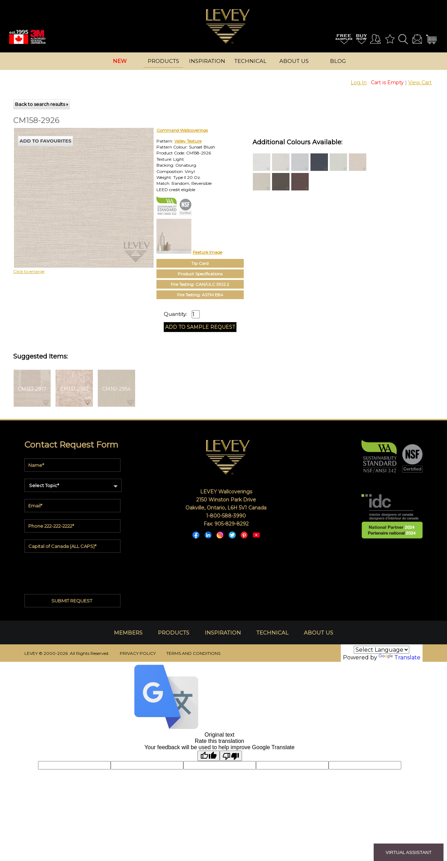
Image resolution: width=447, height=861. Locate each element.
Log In (359, 82)
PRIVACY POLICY (138, 653)
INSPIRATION (223, 632)
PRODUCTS (173, 632)
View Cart (420, 82)
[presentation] (72, 570)
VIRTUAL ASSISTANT (409, 852)
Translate (399, 657)
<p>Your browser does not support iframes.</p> (71, 189)
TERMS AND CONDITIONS (193, 653)
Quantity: (175, 314)
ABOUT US (318, 632)
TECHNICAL (272, 632)
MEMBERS (128, 632)
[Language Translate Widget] (381, 650)
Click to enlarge (28, 271)
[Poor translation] (231, 756)
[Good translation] (208, 756)
